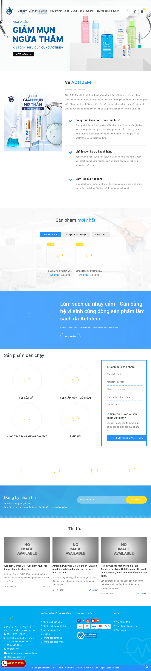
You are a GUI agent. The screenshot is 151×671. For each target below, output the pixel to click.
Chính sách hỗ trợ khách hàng (94, 151)
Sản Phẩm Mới (122, 622)
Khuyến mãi (120, 630)
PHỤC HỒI (75, 436)
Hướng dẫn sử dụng (108, 10)
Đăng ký (136, 499)
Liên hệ (45, 634)
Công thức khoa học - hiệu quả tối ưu (98, 120)
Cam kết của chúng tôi (83, 10)
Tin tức (75, 528)
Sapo (117, 668)
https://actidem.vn (16, 657)
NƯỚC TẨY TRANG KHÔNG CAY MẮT (27, 436)
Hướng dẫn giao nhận (52, 642)
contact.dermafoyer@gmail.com (116, 3)
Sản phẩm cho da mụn (125, 626)
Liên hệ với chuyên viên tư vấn (126, 438)
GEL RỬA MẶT (27, 397)
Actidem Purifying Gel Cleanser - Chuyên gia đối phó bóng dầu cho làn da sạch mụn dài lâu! (74, 569)
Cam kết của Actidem (89, 178)
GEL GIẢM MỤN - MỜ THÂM (75, 397)
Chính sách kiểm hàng (52, 622)
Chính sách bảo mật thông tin (56, 626)
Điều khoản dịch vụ (51, 630)
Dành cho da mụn (38, 10)
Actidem (22, 10)
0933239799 (141, 3)
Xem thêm (70, 336)
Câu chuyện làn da (59, 10)
